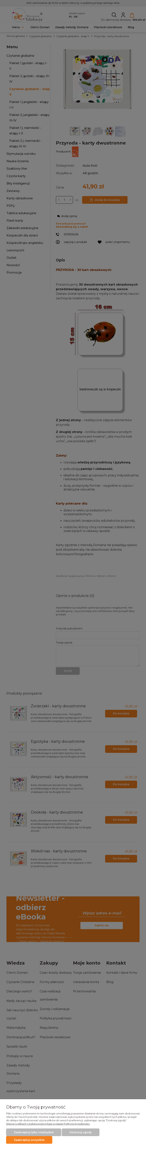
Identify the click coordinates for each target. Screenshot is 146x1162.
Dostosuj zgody (81, 1132)
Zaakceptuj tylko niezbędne (33, 1132)
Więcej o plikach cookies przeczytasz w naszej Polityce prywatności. (48, 1123)
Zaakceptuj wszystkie (29, 1140)
